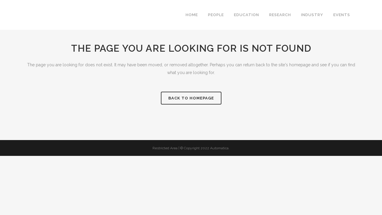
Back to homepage (191, 98)
